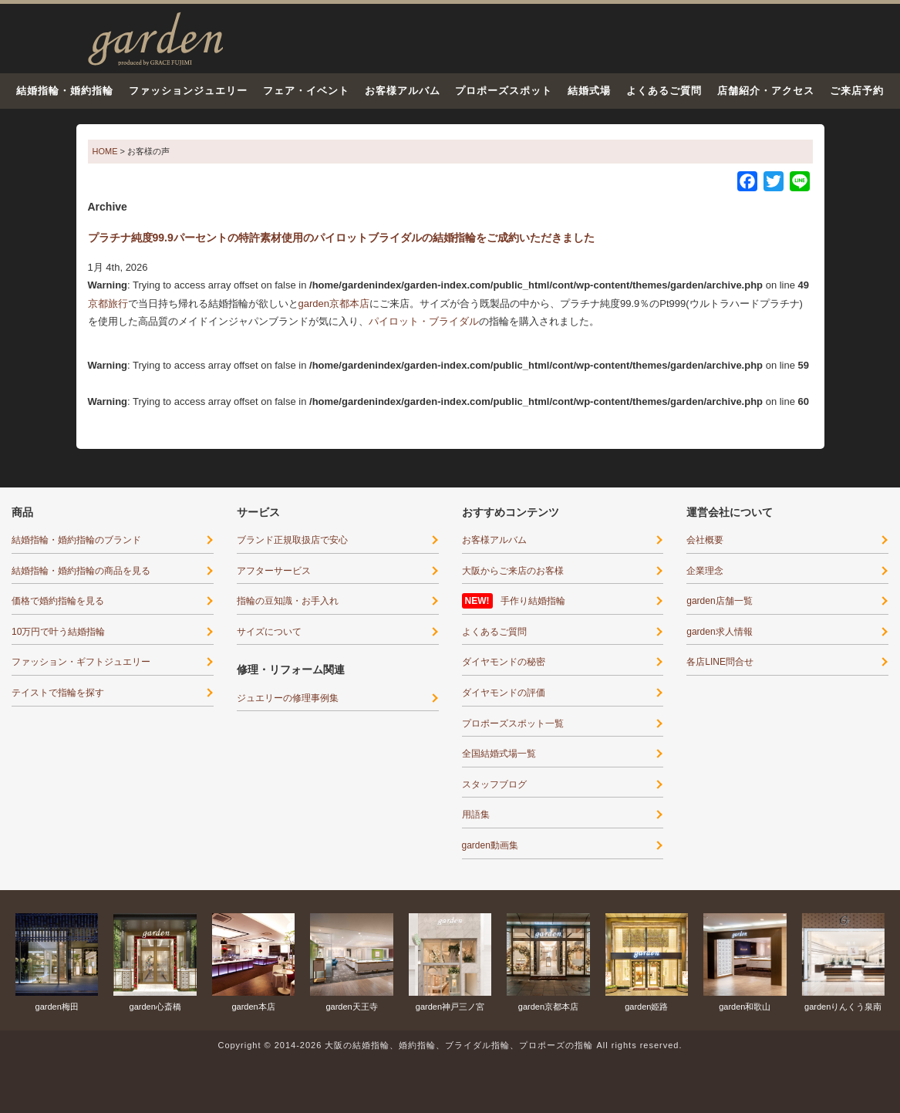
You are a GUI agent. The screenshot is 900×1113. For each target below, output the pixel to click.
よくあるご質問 (664, 90)
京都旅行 (108, 303)
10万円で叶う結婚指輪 (58, 631)
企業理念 (704, 570)
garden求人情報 (719, 631)
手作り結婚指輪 (533, 600)
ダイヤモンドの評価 (503, 692)
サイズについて (269, 631)
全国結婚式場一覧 (499, 753)
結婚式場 (589, 90)
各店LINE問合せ (719, 661)
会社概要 (704, 540)
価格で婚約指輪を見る (58, 600)
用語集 (476, 814)
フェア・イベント (306, 90)
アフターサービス (274, 570)
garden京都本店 (333, 303)
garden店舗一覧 (719, 600)
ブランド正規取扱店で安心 (292, 540)
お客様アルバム (402, 90)
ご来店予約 (857, 90)
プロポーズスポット (503, 90)
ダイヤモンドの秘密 (503, 661)
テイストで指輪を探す (58, 692)
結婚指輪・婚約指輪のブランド (76, 540)
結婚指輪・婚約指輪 (64, 90)
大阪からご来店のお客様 (513, 570)
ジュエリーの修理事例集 (288, 698)
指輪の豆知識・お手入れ (288, 600)
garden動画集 (490, 845)
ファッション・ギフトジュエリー (81, 661)
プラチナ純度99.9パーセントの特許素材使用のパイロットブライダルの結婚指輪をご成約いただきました (341, 237)
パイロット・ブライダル (424, 321)
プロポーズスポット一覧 (513, 723)
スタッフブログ (494, 784)
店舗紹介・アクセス (765, 90)
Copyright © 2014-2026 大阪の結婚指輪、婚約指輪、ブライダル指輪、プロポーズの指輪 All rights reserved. (449, 1045)
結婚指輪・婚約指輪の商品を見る (81, 570)
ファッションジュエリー (188, 90)
